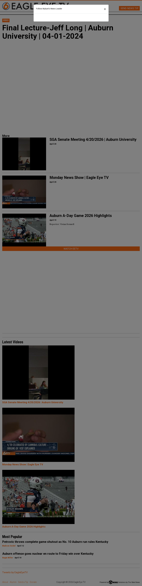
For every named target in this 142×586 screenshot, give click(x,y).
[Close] (105, 9)
